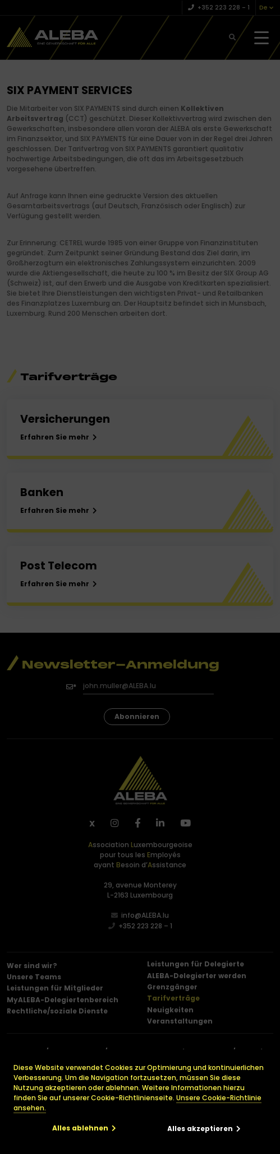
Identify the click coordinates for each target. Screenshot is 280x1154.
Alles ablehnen (80, 1128)
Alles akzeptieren (200, 1128)
